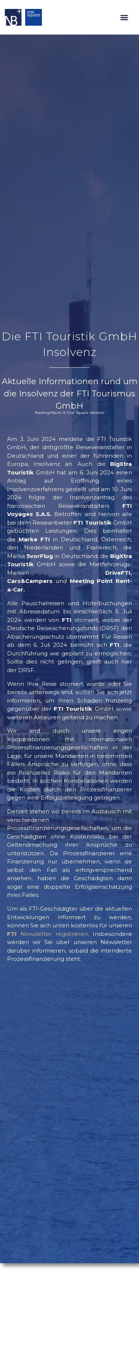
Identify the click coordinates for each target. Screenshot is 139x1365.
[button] (124, 17)
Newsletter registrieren (47, 933)
